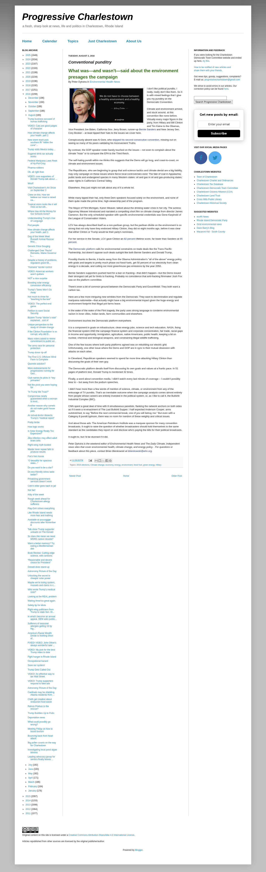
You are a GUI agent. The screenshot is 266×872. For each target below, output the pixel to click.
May (30, 773)
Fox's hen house (36, 456)
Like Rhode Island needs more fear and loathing (40, 514)
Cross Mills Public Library (209, 199)
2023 (28, 63)
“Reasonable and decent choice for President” (40, 561)
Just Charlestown (102, 41)
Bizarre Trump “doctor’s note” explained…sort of (42, 318)
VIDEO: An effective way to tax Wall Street (41, 675)
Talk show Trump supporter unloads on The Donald (41, 530)
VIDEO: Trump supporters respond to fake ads (40, 682)
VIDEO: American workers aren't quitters (40, 272)
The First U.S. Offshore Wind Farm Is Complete (42, 358)
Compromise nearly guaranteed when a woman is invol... (42, 399)
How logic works (36, 426)
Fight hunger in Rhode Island (42, 656)
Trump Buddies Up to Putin (41, 713)
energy (117, 465)
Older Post (176, 476)
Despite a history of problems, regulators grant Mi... (42, 261)
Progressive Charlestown (77, 17)
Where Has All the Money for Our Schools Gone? (42, 212)
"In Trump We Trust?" (38, 392)
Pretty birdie (34, 422)
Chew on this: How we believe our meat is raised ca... (42, 197)
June (31, 769)
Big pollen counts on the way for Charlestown (42, 744)
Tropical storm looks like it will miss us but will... (42, 205)
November (33, 102)
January (32, 790)
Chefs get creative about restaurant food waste (40, 700)
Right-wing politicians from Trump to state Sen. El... (41, 610)
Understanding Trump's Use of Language (41, 219)
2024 (28, 59)
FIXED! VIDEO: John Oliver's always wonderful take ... (42, 644)
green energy (149, 465)
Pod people (33, 225)
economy (109, 465)
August (32, 115)
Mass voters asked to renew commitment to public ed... (42, 340)
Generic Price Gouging (39, 246)
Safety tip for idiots (37, 605)
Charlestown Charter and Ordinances (215, 180)
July (30, 765)
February (33, 786)
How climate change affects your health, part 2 (41, 134)
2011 (28, 813)
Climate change (97, 465)
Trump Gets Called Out (39, 669)
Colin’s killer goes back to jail (42, 486)
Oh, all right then (36, 172)
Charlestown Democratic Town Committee (217, 188)
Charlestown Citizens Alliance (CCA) (215, 191)
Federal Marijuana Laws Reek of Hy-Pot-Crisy (42, 162)
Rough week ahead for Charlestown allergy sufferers (39, 501)
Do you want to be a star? (40, 467)
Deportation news (36, 717)
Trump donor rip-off (37, 352)
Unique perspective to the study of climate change (41, 325)
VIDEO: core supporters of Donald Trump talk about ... (42, 177)
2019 (28, 81)
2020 (28, 77)
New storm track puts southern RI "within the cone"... (40, 143)
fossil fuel (138, 465)
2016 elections (83, 465)
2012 (28, 809)
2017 (28, 89)
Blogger (139, 850)
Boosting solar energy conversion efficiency (39, 284)
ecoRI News (203, 216)
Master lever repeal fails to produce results (41, 450)
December (33, 98)
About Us (133, 41)
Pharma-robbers (36, 167)
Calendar (49, 41)
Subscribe (219, 133)
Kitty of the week (36, 494)
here (226, 89)
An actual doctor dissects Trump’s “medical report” (41, 416)
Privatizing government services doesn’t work (40, 480)
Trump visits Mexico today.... (42, 149)
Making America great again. (42, 601)
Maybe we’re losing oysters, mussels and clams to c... (41, 583)
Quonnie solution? (37, 363)
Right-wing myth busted (39, 445)
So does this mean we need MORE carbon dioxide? (41, 537)
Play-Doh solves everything (41, 508)
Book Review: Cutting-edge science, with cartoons (41, 554)
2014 (28, 800)
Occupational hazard (38, 661)
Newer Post (75, 476)
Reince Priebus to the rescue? (38, 707)
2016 (28, 94)
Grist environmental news (209, 224)
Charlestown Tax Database (210, 184)
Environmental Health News (105, 81)
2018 (28, 85)
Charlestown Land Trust (208, 195)
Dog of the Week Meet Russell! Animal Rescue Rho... (41, 239)
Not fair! (31, 490)
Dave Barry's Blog (205, 228)
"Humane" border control (40, 267)
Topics (73, 41)
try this (206, 61)
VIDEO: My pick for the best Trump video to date (41, 651)
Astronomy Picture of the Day (42, 571)
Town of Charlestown (207, 177)
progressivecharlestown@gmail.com (222, 79)
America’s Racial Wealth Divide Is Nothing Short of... (40, 636)
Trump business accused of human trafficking (41, 120)
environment (127, 465)
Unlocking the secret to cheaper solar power (39, 577)
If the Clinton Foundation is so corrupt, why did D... (42, 332)
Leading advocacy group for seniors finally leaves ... (41, 758)
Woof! (30, 183)
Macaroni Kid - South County (211, 231)
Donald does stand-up (38, 567)
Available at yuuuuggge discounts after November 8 (42, 522)
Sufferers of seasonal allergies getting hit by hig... (40, 626)
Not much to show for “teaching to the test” (39, 298)
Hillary (158, 465)
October (32, 106)
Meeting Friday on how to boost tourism (40, 730)
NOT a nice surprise (37, 278)
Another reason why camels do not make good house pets (41, 408)
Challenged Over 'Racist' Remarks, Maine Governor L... (42, 253)
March (31, 782)
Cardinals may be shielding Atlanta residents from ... (41, 693)
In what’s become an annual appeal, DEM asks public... (42, 617)
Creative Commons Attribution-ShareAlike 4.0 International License (101, 835)
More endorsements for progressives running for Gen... (41, 371)
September (34, 111)
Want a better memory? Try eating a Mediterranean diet (41, 546)
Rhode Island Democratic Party (212, 220)
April (30, 777)
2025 (28, 55)
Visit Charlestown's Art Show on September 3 (42, 189)
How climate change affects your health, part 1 (41, 231)
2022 (28, 68)
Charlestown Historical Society (212, 203)
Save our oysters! (36, 665)
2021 (28, 72)
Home (27, 41)
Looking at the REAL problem (42, 596)
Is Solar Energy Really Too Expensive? (41, 432)
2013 (28, 804)
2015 (28, 796)
